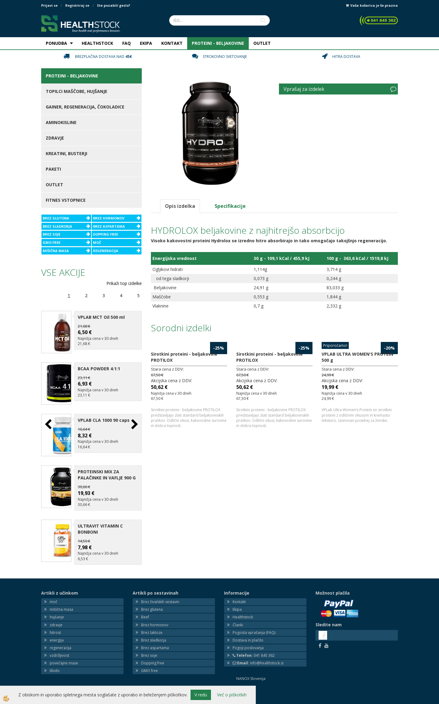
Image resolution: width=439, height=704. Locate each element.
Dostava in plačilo (248, 629)
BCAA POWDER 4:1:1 (99, 365)
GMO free (149, 660)
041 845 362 (254, 644)
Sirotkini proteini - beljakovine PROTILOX (184, 357)
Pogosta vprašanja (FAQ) (254, 621)
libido (55, 660)
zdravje (56, 614)
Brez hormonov (154, 614)
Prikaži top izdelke (124, 283)
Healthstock (243, 606)
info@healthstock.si (258, 652)
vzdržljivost (59, 644)
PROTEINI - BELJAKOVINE (218, 43)
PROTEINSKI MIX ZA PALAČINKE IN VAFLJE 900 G (107, 464)
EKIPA (146, 43)
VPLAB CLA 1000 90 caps (104, 413)
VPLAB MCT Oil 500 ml (101, 317)
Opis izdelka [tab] (180, 206)
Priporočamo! (335, 345)
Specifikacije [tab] (230, 206)
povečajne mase (64, 652)
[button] (134, 419)
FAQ (126, 43)
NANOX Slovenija (251, 668)
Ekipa (237, 598)
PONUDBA (56, 43)
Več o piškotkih (232, 695)
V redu (201, 695)
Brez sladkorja (153, 629)
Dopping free (152, 652)
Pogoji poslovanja (248, 637)
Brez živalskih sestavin (160, 591)
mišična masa (61, 598)
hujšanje (57, 606)
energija (57, 629)
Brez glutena (152, 598)
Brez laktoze (151, 621)
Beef (145, 606)
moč (53, 591)
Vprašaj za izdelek (304, 89)
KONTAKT (172, 43)
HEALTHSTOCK (97, 43)
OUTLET (262, 43)
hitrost (55, 621)
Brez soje (149, 644)
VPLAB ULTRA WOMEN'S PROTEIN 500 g (357, 357)
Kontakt (239, 591)
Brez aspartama (155, 637)
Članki (238, 614)
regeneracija (60, 637)
